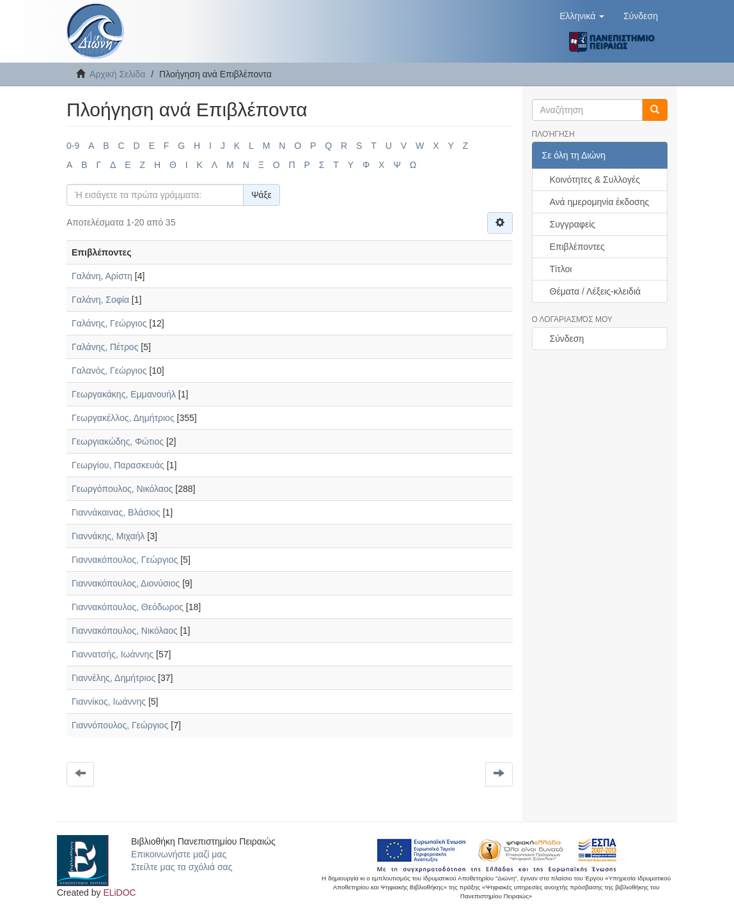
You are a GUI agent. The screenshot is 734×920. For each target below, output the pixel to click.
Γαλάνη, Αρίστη (102, 276)
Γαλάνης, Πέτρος (105, 347)
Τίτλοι (561, 269)
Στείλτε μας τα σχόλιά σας (181, 867)
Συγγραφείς (573, 224)
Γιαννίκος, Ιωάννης (109, 701)
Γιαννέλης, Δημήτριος (113, 678)
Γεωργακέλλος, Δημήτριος (123, 418)
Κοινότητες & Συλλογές (595, 179)
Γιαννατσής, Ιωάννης (112, 654)
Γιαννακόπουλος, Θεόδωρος (128, 607)
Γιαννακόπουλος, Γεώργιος (125, 560)
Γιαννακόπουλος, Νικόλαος (125, 630)
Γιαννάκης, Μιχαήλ (108, 536)
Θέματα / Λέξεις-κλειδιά (595, 291)
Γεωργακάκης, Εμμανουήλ (124, 394)
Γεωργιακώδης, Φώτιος (118, 441)
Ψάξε (261, 195)
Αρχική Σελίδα (117, 74)
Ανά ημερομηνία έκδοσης (600, 202)
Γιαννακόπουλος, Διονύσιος (126, 583)
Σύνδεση (567, 339)
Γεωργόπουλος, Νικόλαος (122, 489)
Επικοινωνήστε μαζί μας (178, 854)
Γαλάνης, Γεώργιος (109, 323)
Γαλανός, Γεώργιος (109, 370)
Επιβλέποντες (577, 246)
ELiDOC (119, 892)
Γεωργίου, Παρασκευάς (118, 465)
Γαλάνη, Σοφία (100, 300)
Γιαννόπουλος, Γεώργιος (120, 725)
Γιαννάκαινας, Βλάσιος (116, 512)
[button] (582, 16)
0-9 (72, 146)
